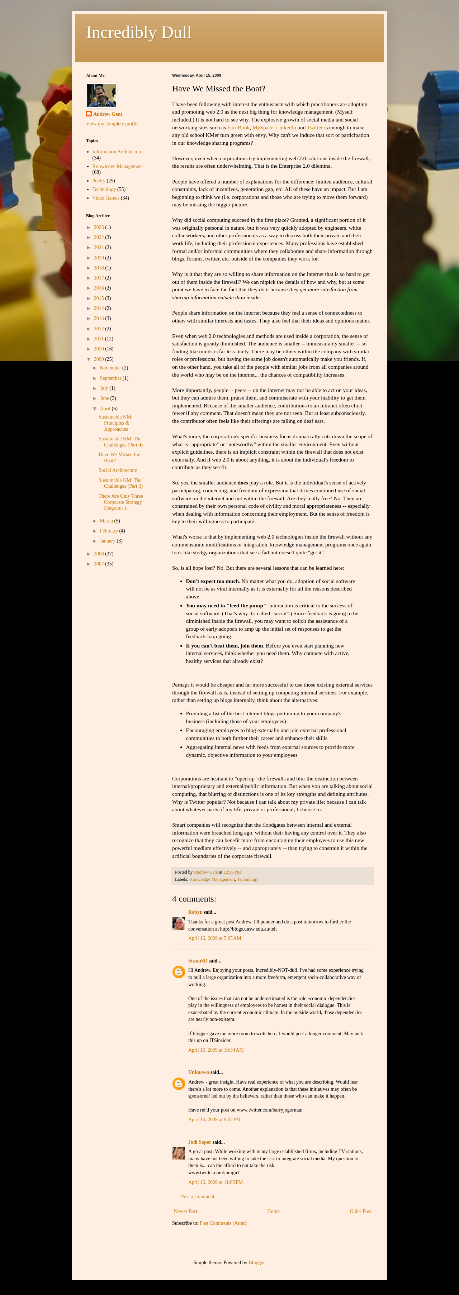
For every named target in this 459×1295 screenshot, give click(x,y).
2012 (99, 328)
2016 (99, 288)
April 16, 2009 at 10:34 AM (216, 1050)
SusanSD (198, 961)
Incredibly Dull (139, 32)
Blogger (256, 1262)
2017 (99, 278)
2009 (99, 359)
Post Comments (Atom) (223, 1223)
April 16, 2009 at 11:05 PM (215, 1182)
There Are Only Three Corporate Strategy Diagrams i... (121, 502)
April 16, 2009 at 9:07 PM (214, 1119)
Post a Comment (197, 1196)
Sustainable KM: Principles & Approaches (116, 423)
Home (274, 1211)
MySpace (262, 127)
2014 (99, 308)
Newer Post (185, 1211)
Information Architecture (118, 151)
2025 (99, 227)
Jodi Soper (199, 1142)
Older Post (361, 1211)
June (105, 398)
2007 (99, 564)
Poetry (99, 180)
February (109, 531)
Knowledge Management (212, 879)
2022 (99, 237)
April (106, 408)
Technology (247, 879)
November (111, 368)
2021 (99, 247)
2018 (99, 268)
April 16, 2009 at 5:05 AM (214, 938)
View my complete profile (112, 123)
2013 (99, 318)
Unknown (198, 1072)
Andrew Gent (107, 114)
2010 (99, 349)
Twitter (315, 127)
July (104, 388)
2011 (99, 338)
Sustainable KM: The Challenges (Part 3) (121, 483)
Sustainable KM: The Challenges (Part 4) (121, 442)
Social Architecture (118, 470)
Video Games (106, 198)
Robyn (195, 912)
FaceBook (238, 127)
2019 (99, 258)
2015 (99, 298)
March (107, 521)
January (108, 541)
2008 (99, 553)
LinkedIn (286, 127)
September (111, 378)
